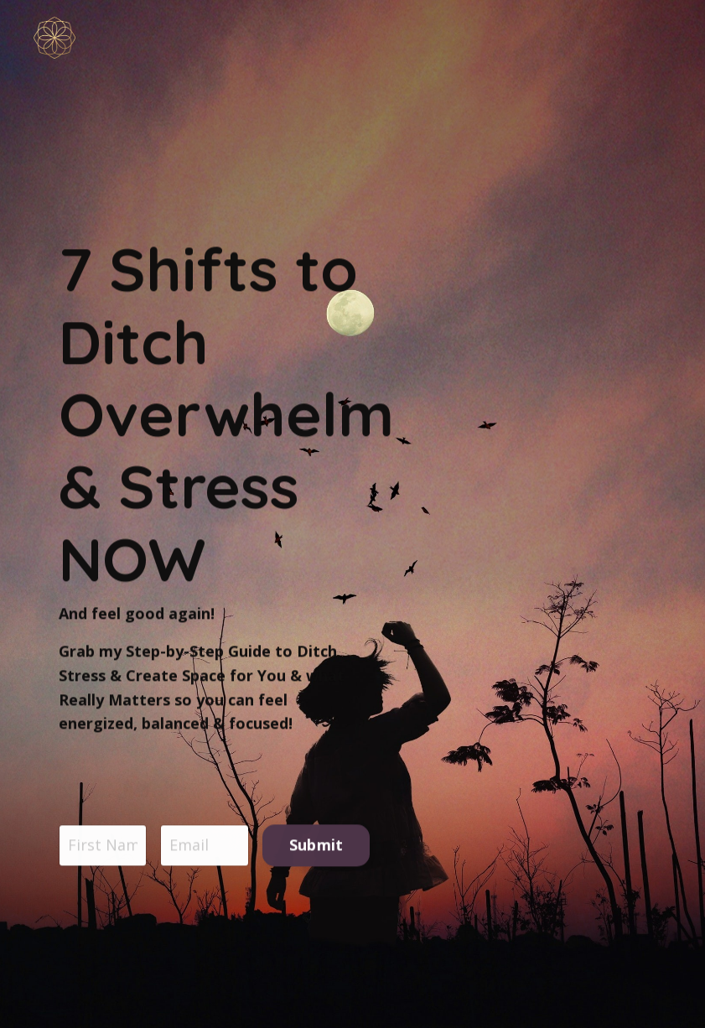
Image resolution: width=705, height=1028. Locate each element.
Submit (316, 847)
